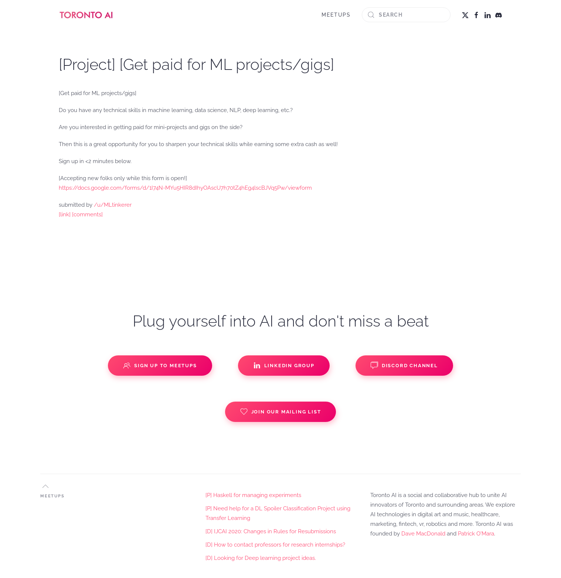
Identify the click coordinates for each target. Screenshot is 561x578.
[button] (45, 486)
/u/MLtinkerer (113, 205)
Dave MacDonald (423, 533)
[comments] (87, 214)
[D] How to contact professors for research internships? (275, 544)
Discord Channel (404, 365)
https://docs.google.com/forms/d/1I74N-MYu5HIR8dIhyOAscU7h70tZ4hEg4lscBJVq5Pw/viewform (185, 188)
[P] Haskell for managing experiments (253, 495)
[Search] (406, 14)
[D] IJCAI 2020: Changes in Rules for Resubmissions (270, 531)
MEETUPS (336, 15)
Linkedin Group (283, 365)
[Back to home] (86, 15)
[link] (65, 214)
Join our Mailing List (280, 411)
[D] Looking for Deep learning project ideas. (260, 558)
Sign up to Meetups (160, 365)
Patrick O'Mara (476, 533)
